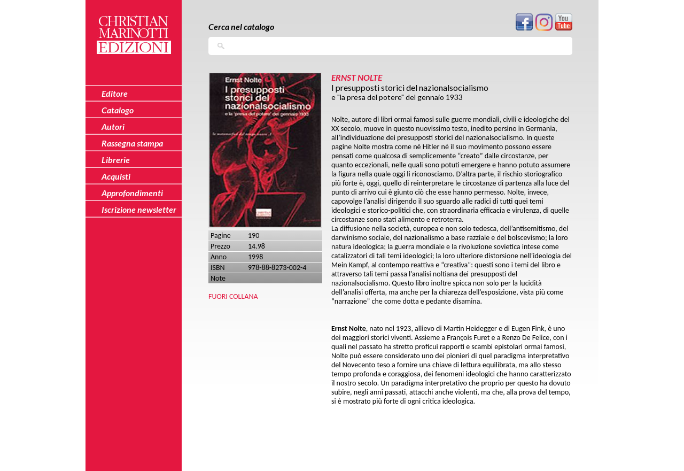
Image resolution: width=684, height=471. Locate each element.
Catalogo (118, 110)
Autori (113, 126)
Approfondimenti (132, 193)
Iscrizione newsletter (139, 209)
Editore (115, 93)
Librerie (116, 160)
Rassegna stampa (132, 143)
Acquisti (116, 176)
